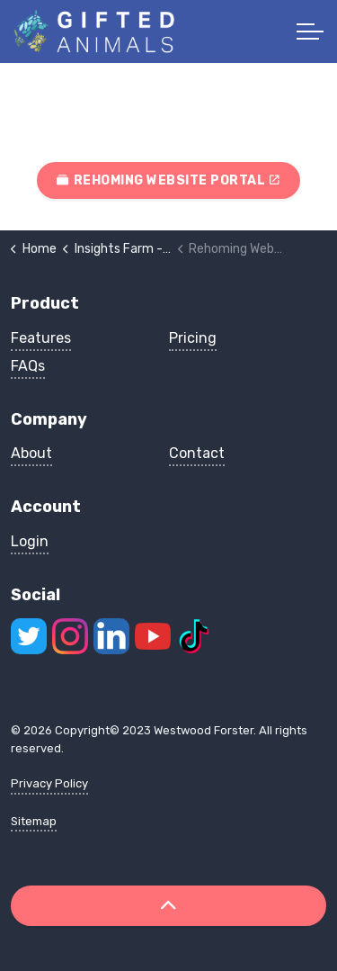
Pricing (193, 337)
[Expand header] (310, 31)
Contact (197, 453)
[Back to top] (168, 906)
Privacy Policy (49, 783)
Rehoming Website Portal (168, 180)
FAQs (28, 365)
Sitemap (34, 821)
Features (41, 337)
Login (30, 541)
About (31, 453)
